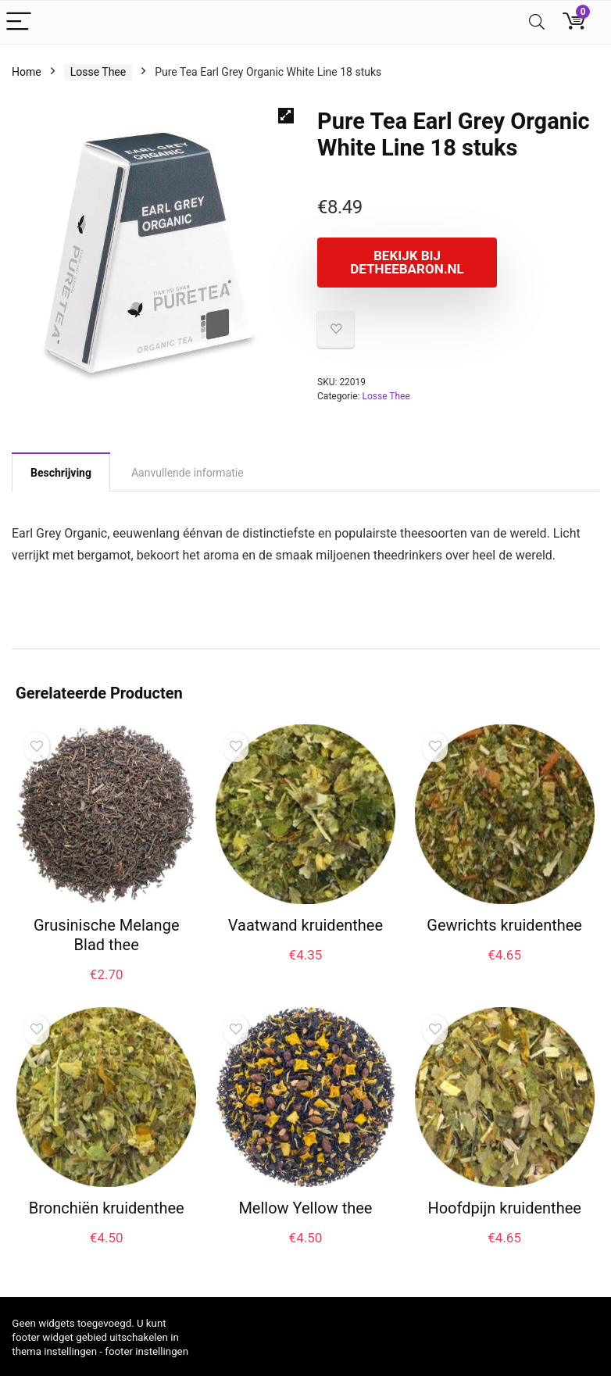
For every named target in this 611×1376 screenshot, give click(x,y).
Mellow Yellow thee (305, 1208)
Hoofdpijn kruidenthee (504, 1208)
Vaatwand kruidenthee (305, 925)
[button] (286, 115)
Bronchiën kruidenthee (106, 1208)
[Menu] (19, 22)
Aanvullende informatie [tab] (187, 472)
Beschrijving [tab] (60, 472)
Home (26, 72)
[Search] (537, 22)
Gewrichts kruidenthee (504, 925)
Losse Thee (98, 72)
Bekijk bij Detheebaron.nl (406, 262)
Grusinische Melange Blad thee (107, 935)
